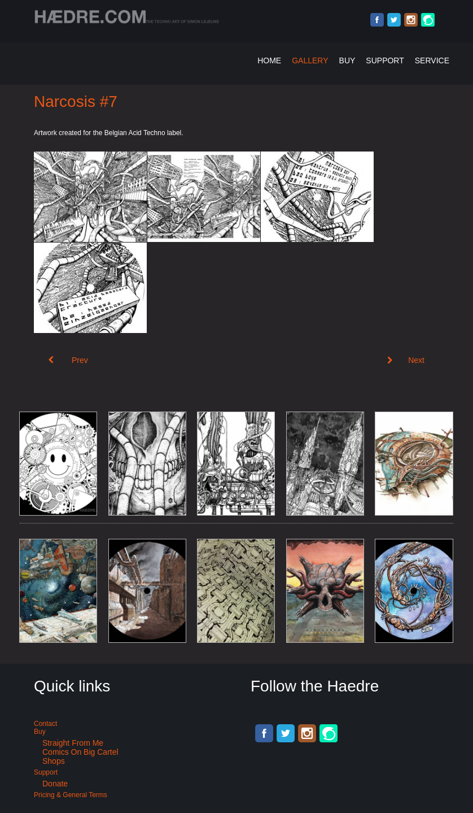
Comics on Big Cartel (80, 751)
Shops (53, 761)
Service (432, 60)
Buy (347, 60)
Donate (55, 783)
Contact (45, 724)
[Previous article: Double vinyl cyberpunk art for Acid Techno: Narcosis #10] (68, 360)
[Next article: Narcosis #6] (406, 360)
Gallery (310, 60)
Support (385, 60)
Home (269, 60)
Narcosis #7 (75, 101)
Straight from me (72, 742)
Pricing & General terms (70, 795)
